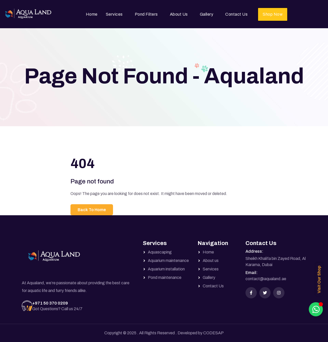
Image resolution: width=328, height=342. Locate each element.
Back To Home (92, 210)
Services (114, 14)
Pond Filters (146, 14)
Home (92, 14)
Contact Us (236, 14)
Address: (254, 251)
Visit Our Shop (319, 279)
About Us (179, 14)
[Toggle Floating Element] (316, 309)
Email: (251, 272)
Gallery (206, 14)
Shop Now (273, 14)
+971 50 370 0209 (50, 303)
